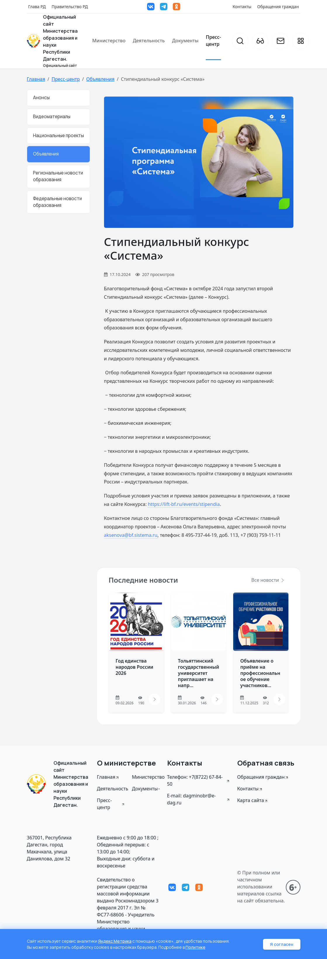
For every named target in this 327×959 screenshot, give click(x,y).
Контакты (242, 6)
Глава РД (37, 6)
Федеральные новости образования (57, 201)
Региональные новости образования (58, 176)
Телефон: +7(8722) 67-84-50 (198, 780)
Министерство (109, 40)
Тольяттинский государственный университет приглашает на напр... (198, 673)
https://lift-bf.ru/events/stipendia (184, 504)
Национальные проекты (58, 135)
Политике (195, 947)
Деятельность (149, 40)
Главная (36, 79)
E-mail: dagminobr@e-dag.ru (198, 799)
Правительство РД (69, 6)
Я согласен (281, 944)
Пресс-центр (213, 40)
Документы (185, 40)
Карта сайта (253, 800)
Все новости (268, 580)
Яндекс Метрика (115, 941)
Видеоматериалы (51, 116)
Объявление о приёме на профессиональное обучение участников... (260, 673)
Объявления (100, 79)
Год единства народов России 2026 (134, 667)
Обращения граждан (278, 6)
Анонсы (41, 98)
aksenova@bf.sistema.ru (131, 535)
